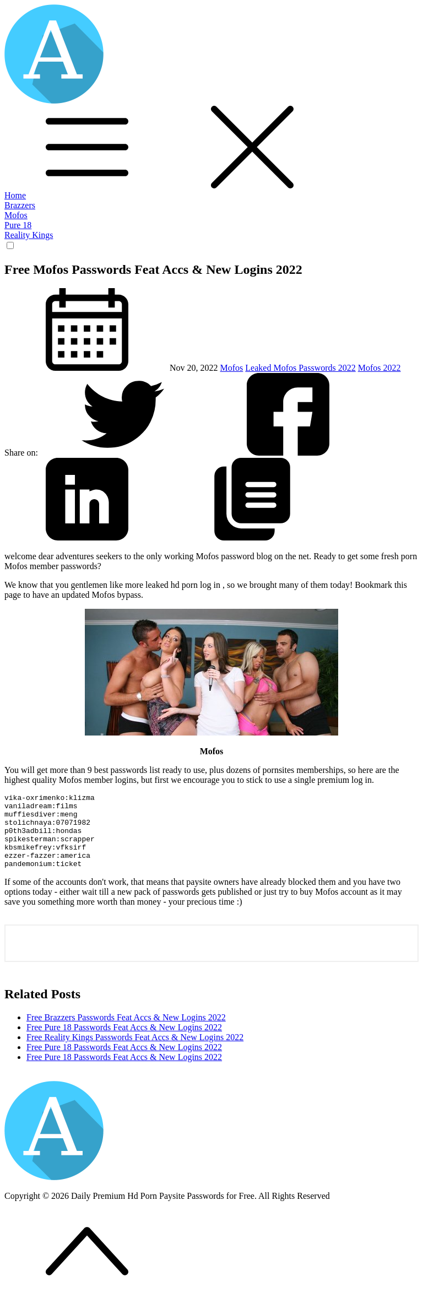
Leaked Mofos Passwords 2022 (300, 367)
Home (15, 195)
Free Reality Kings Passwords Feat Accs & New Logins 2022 (134, 1052)
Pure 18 (17, 225)
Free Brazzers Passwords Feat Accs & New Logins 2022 (126, 1032)
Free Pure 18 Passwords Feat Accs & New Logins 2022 (124, 1042)
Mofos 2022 (379, 367)
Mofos (16, 215)
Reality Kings (28, 235)
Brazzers (19, 205)
